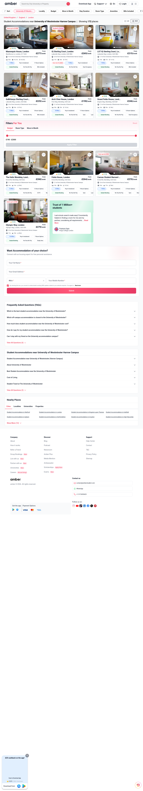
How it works (15, 602)
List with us (14, 616)
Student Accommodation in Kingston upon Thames (87, 569)
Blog (45, 598)
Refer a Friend (15, 607)
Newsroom (48, 607)
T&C (87, 607)
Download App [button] (83, 4)
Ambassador (49, 620)
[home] (11, 4)
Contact (89, 602)
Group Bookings (16, 611)
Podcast (47, 602)
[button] (27, 755)
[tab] (10, 188)
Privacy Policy (91, 611)
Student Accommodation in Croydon (82, 574)
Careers (13, 629)
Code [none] (11, 438)
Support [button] (100, 4)
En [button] (112, 4)
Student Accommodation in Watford (18, 569)
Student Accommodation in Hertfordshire (52, 574)
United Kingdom (10, 17)
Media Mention (49, 615)
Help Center (90, 598)
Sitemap (89, 615)
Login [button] (123, 4)
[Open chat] (128, 782)
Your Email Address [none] (17, 429)
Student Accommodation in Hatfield (117, 569)
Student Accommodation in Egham (18, 574)
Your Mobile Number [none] (57, 438)
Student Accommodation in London (50, 569)
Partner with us (16, 620)
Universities (14, 625)
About (12, 598)
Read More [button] (101, 385)
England (22, 17)
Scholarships (49, 624)
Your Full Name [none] (15, 420)
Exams (46, 629)
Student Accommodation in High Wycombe (119, 574)
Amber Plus (48, 611)
